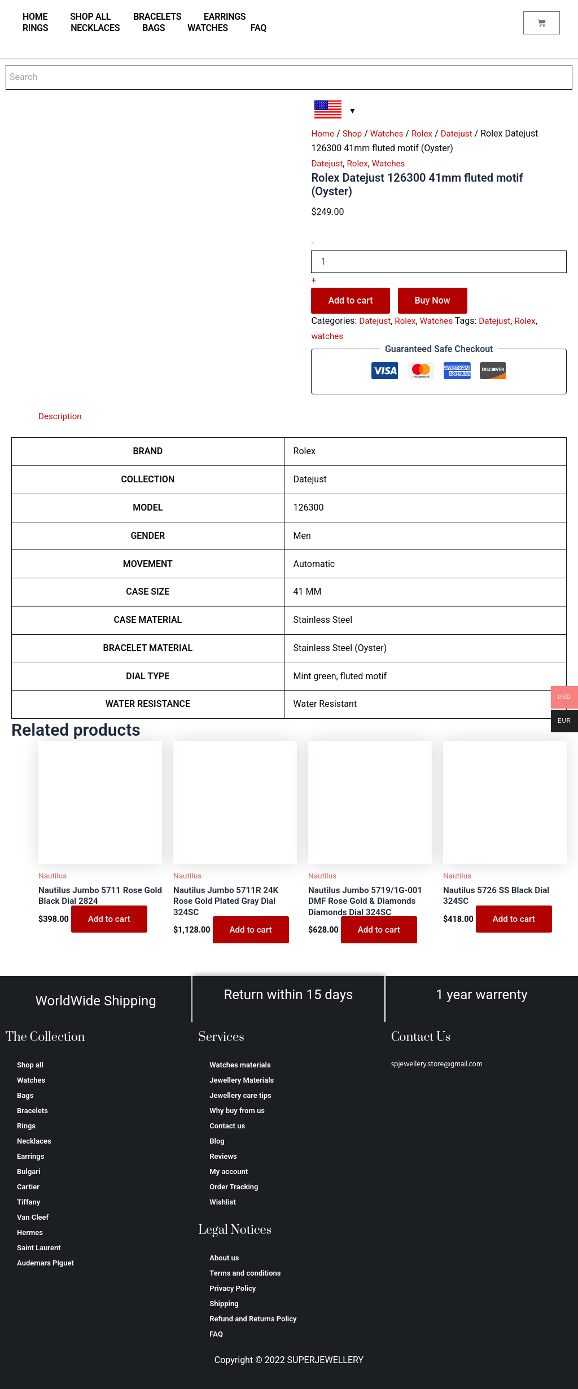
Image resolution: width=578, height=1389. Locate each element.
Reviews (223, 1156)
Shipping (223, 1303)
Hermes (30, 1232)
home (35, 16)
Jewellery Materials (241, 1080)
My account (228, 1171)
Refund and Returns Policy (252, 1319)
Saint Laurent (39, 1247)
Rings (35, 28)
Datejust (462, 133)
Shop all (90, 16)
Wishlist (222, 1202)
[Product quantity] (439, 261)
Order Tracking (233, 1187)
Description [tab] (61, 416)
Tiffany (28, 1202)
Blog (216, 1141)
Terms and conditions (245, 1273)
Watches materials (239, 1065)
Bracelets (157, 16)
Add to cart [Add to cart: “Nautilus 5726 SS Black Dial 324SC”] (515, 920)
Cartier (28, 1187)
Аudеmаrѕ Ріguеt (45, 1263)
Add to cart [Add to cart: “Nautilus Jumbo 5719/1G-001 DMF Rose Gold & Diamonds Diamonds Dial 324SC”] (380, 932)
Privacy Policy (232, 1288)
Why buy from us (237, 1110)
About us (224, 1258)
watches (328, 336)
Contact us (227, 1126)
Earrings (225, 16)
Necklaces (95, 28)
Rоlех (426, 133)
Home (323, 133)
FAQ (258, 28)
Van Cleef (33, 1217)
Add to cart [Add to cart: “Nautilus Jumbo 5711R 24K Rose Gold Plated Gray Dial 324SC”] (252, 932)
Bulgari (28, 1171)
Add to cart (350, 300)
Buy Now (432, 300)
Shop (354, 133)
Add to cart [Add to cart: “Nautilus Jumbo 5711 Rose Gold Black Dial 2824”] (110, 920)
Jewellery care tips (240, 1095)
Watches (207, 28)
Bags (153, 28)
